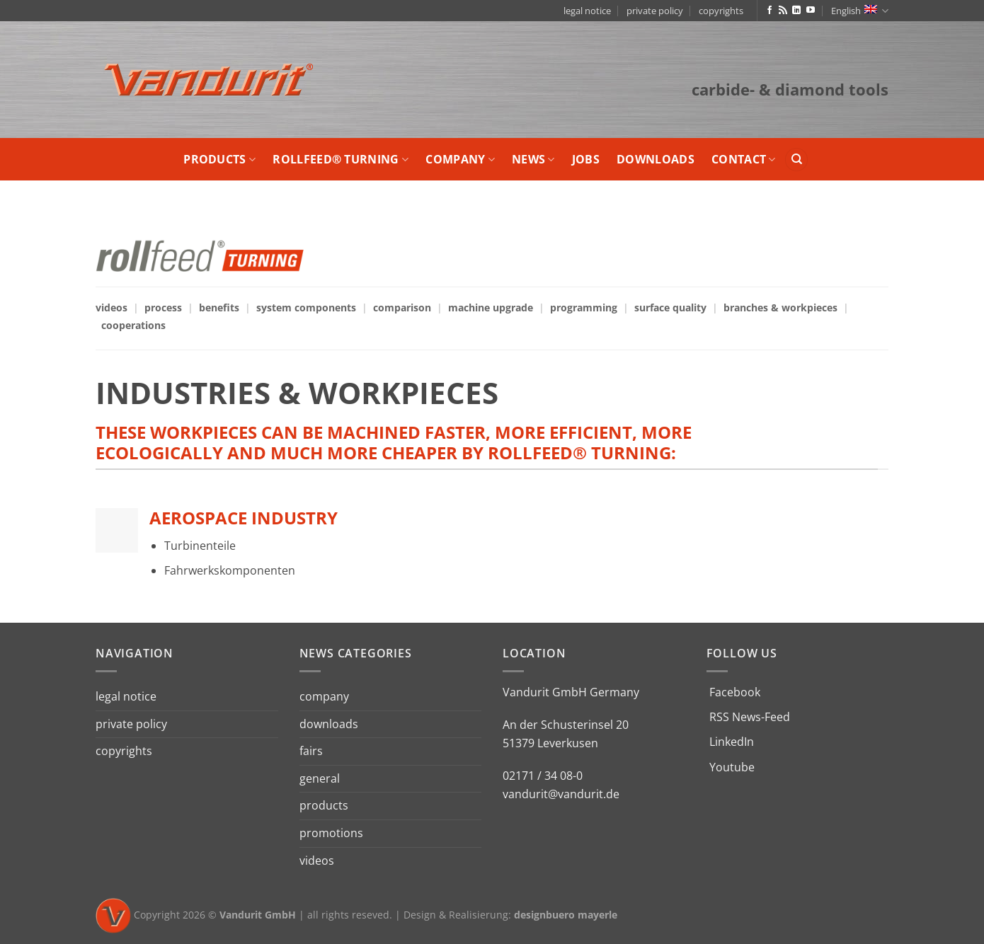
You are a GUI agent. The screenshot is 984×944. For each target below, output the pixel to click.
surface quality (670, 307)
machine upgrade (490, 307)
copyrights (721, 10)
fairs (311, 751)
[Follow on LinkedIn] (796, 11)
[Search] (796, 159)
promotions (331, 833)
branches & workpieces (780, 307)
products (219, 159)
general (319, 778)
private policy (655, 10)
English (859, 11)
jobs (586, 159)
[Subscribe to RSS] (783, 11)
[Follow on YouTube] (810, 11)
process (163, 307)
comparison (402, 307)
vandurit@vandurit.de (561, 794)
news (533, 159)
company (460, 159)
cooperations (133, 325)
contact (743, 159)
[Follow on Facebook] (769, 11)
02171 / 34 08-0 (543, 775)
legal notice (587, 10)
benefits (219, 307)
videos (111, 307)
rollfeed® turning (340, 159)
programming (583, 307)
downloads (655, 159)
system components (306, 307)
